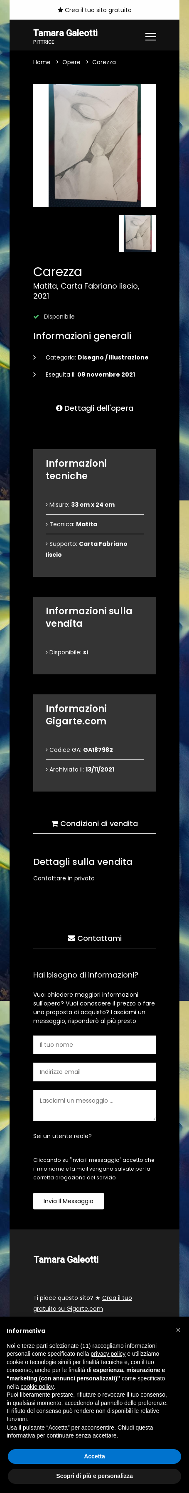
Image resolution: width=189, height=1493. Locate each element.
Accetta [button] (94, 1456)
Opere (71, 62)
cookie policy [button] (37, 1386)
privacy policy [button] (108, 1353)
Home (42, 62)
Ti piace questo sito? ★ (82, 1303)
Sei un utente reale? (62, 1136)
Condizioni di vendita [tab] (94, 823)
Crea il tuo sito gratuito (95, 10)
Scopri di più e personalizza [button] (94, 1476)
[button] (178, 1330)
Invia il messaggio (68, 1201)
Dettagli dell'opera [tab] (94, 408)
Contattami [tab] (95, 938)
